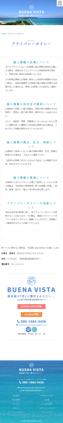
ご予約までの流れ (47, 395)
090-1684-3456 (17, 264)
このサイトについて (47, 408)
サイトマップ (47, 412)
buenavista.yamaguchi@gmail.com (33, 325)
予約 (31, 306)
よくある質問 (47, 404)
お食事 (47, 400)
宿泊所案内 (16, 400)
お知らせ (16, 408)
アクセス (16, 404)
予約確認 (16, 395)
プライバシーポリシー (16, 412)
